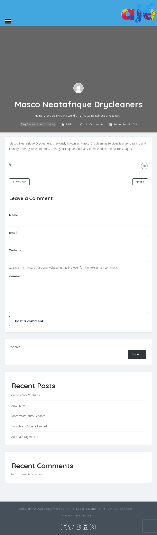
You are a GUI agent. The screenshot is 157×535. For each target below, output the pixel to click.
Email (13, 232)
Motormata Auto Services (28, 416)
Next (140, 182)
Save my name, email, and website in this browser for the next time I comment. (65, 267)
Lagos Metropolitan (57, 509)
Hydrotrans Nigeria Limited (29, 426)
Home (38, 116)
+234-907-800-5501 (119, 509)
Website (15, 250)
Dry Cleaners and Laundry (62, 116)
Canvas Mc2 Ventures (25, 395)
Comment (16, 276)
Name (13, 215)
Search (15, 347)
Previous (19, 182)
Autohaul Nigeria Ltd (24, 437)
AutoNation (19, 405)
